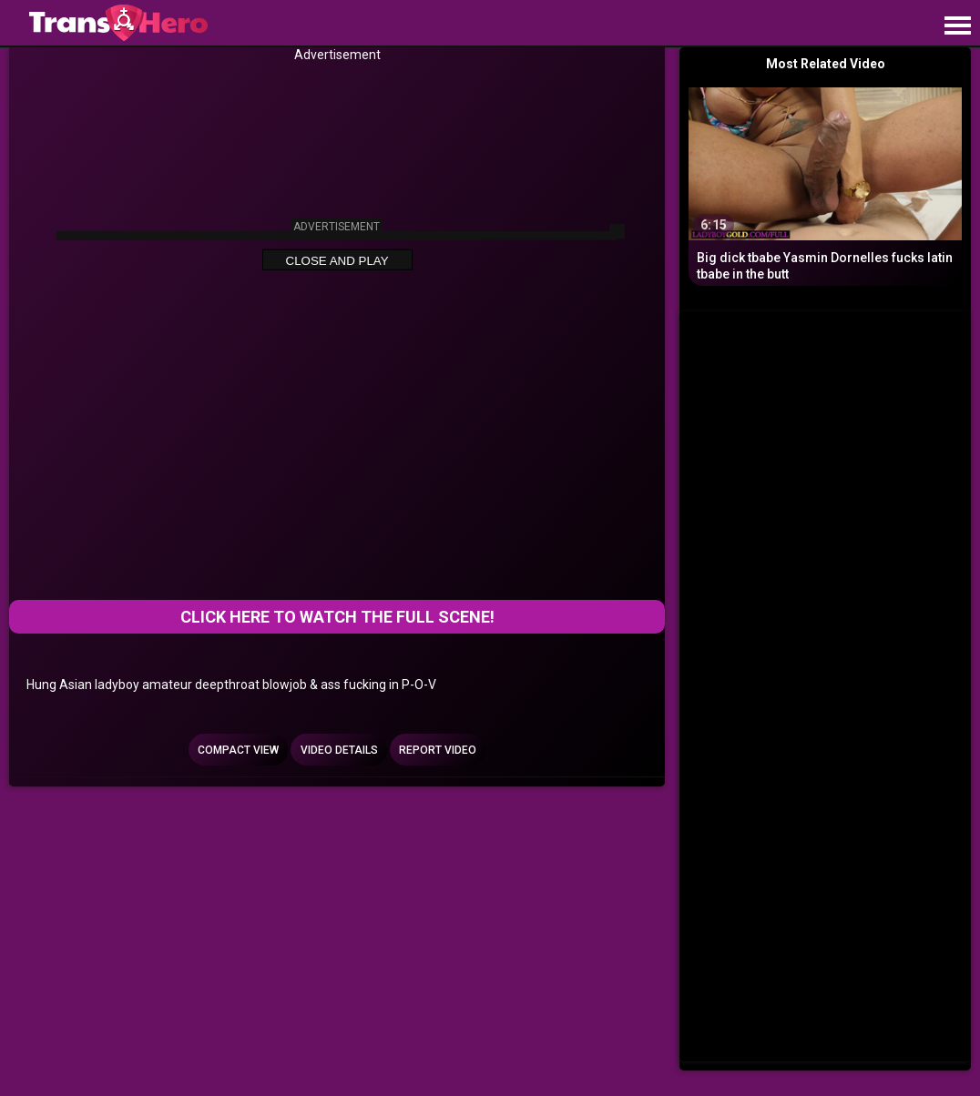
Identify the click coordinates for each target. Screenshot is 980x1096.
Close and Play (337, 260)
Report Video (437, 750)
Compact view (238, 750)
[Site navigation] (957, 26)
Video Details (339, 750)
